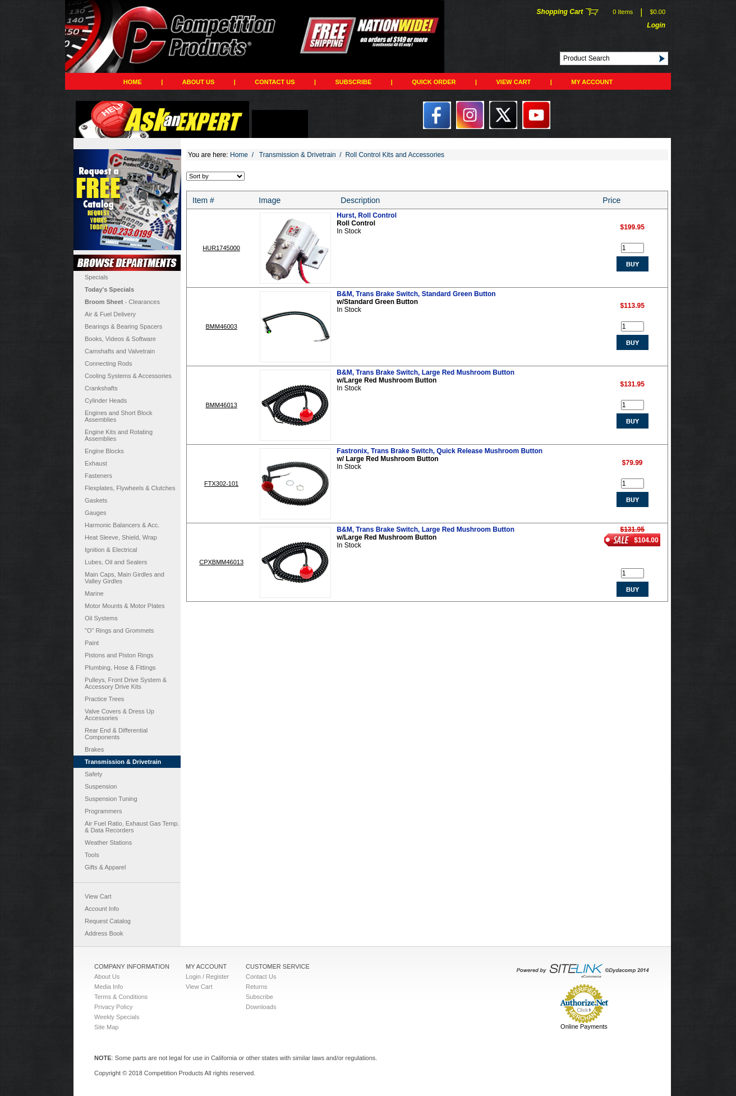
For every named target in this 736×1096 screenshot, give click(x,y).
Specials (96, 277)
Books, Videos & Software (120, 338)
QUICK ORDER (434, 82)
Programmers (103, 811)
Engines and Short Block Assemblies (118, 416)
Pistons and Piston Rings (119, 655)
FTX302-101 (221, 483)
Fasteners (98, 475)
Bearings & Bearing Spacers (123, 326)
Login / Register (207, 976)
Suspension (101, 786)
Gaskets (96, 500)
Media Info (108, 986)
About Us (198, 82)
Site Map (106, 1027)
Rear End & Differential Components (116, 733)
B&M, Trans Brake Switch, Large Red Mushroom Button (425, 372)
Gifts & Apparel (105, 867)
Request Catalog (108, 921)
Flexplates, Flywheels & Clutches (130, 488)
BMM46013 (221, 405)
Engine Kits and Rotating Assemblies (119, 435)
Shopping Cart (560, 12)
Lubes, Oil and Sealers (116, 562)
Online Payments (584, 1026)
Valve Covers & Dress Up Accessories (119, 714)
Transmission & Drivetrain (123, 761)
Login (656, 25)
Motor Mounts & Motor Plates (124, 605)
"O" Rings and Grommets (119, 630)
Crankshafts (101, 388)
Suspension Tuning (111, 798)
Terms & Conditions (121, 996)
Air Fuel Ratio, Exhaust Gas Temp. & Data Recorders (132, 826)
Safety (93, 774)
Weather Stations (108, 842)
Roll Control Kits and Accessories (394, 155)
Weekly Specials (117, 1017)
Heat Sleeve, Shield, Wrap (121, 537)
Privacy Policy (113, 1006)
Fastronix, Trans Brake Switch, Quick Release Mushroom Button (439, 451)
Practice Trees (104, 699)
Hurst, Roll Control (367, 215)
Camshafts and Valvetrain (120, 351)
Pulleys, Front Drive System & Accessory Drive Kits (126, 683)
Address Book (104, 933)
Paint (92, 642)
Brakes (94, 749)
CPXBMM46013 (221, 562)
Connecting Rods (108, 363)
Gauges (96, 512)
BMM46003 (221, 326)
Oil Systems (101, 618)
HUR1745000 (221, 248)
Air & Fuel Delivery (110, 314)
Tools (92, 854)
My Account (592, 82)
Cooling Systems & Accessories (128, 375)
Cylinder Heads (106, 400)
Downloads (261, 1006)
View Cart (513, 82)
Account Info (102, 908)
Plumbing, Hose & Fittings (120, 667)
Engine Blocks (104, 451)
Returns (257, 986)
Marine (94, 593)
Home (132, 82)
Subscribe (353, 82)
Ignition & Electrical (111, 549)
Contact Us (275, 82)
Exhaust (96, 463)
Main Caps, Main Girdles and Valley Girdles (124, 577)
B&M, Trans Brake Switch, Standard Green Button (416, 294)
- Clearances (122, 301)
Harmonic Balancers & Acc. (122, 525)
